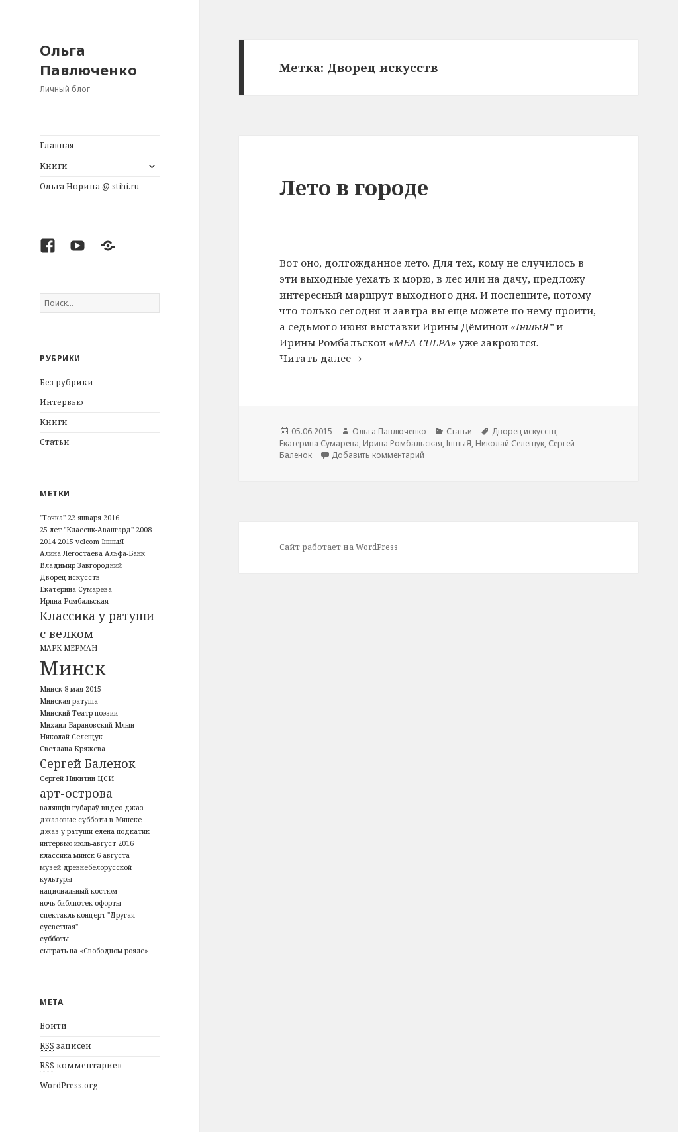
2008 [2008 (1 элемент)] (144, 529)
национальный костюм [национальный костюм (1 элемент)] (78, 891)
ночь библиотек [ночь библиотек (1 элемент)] (66, 903)
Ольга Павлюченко (88, 59)
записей (65, 1046)
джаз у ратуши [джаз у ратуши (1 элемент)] (66, 831)
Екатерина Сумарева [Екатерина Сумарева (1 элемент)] (76, 589)
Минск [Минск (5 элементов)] (73, 668)
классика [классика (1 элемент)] (56, 855)
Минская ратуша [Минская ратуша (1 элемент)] (69, 701)
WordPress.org (68, 1085)
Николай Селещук (509, 443)
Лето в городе (353, 187)
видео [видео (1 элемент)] (111, 807)
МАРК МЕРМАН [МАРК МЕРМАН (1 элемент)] (68, 648)
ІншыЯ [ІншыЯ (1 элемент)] (112, 541)
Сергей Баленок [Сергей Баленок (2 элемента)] (87, 763)
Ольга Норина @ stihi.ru (89, 186)
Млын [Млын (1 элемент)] (124, 725)
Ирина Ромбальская (402, 443)
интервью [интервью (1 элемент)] (56, 843)
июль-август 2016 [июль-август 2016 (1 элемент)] (104, 843)
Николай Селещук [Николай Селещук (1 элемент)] (71, 736)
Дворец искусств (524, 431)
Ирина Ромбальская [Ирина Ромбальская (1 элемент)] (74, 601)
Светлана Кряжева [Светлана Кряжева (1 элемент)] (72, 748)
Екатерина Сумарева (319, 443)
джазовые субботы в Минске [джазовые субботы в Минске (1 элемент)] (91, 819)
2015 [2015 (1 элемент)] (65, 541)
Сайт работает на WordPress (338, 547)
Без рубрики (66, 382)
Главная (57, 145)
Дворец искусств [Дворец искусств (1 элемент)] (70, 577)
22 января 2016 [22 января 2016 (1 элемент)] (93, 517)
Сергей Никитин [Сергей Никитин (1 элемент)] (67, 778)
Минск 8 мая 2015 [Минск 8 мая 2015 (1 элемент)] (70, 689)
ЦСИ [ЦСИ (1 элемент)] (105, 778)
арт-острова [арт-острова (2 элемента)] (76, 793)
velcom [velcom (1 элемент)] (87, 541)
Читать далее (321, 358)
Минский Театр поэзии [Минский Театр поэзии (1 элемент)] (79, 713)
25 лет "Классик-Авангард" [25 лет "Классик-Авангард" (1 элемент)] (87, 529)
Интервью (61, 402)
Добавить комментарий (378, 455)
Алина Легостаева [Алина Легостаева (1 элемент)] (71, 553)
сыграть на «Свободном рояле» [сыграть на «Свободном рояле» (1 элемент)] (94, 950)
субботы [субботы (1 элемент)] (54, 938)
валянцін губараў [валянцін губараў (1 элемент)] (69, 807)
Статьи (55, 442)
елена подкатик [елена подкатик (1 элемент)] (122, 831)
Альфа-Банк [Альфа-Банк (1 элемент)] (125, 553)
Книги (54, 165)
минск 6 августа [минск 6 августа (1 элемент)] (101, 855)
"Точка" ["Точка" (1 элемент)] (53, 517)
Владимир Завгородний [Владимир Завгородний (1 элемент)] (81, 565)
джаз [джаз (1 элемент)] (134, 807)
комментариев (81, 1066)
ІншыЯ (458, 443)
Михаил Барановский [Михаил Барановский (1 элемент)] (76, 725)
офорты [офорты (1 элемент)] (108, 903)
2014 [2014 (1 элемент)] (48, 541)
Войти (53, 1025)
